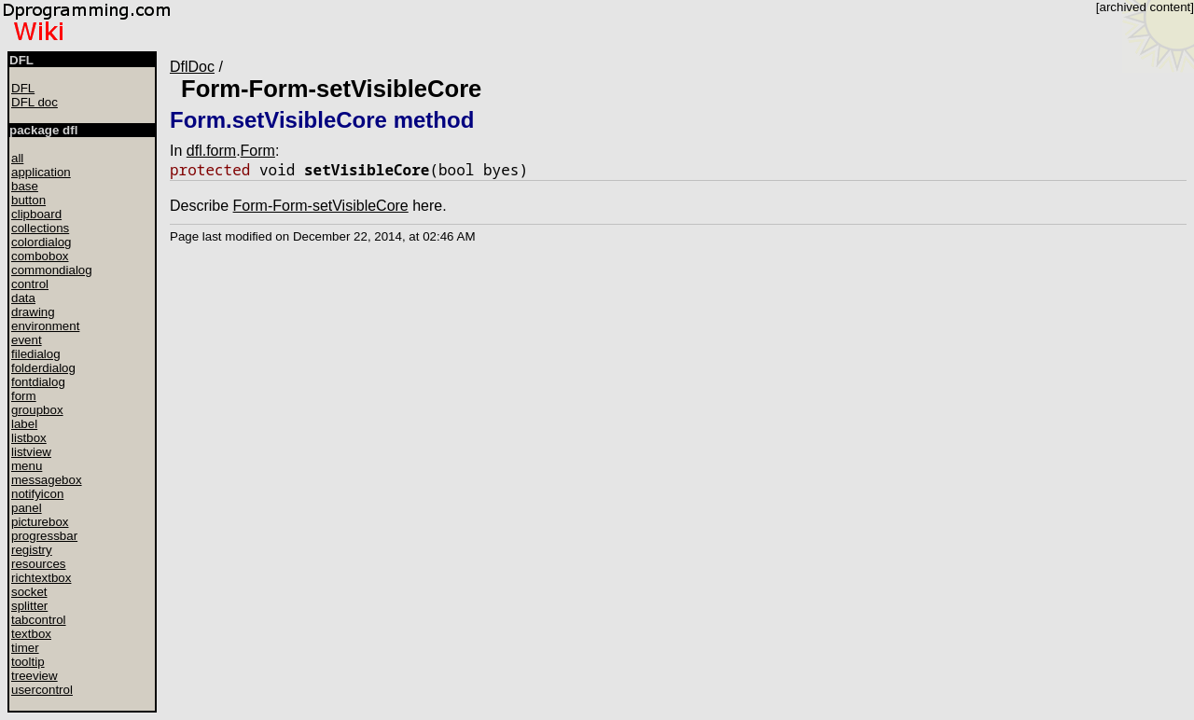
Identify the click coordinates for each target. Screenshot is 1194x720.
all (17, 158)
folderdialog (43, 368)
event (26, 340)
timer (25, 648)
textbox (31, 634)
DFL (23, 88)
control (30, 284)
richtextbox (41, 578)
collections (40, 228)
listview (31, 452)
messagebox (46, 480)
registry (31, 550)
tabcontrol (38, 620)
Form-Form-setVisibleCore (331, 89)
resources (38, 564)
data (23, 298)
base (24, 186)
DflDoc (192, 67)
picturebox (40, 522)
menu (26, 466)
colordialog (41, 242)
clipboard (36, 214)
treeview (34, 676)
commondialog (51, 270)
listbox (29, 438)
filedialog (36, 354)
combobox (40, 256)
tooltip (28, 662)
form (23, 396)
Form (258, 151)
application (41, 172)
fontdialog (38, 382)
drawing (33, 312)
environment (45, 326)
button (28, 200)
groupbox (37, 410)
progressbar (44, 536)
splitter (29, 606)
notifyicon (37, 494)
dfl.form (211, 151)
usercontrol (42, 690)
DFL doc (34, 102)
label (24, 424)
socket (29, 592)
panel (26, 508)
